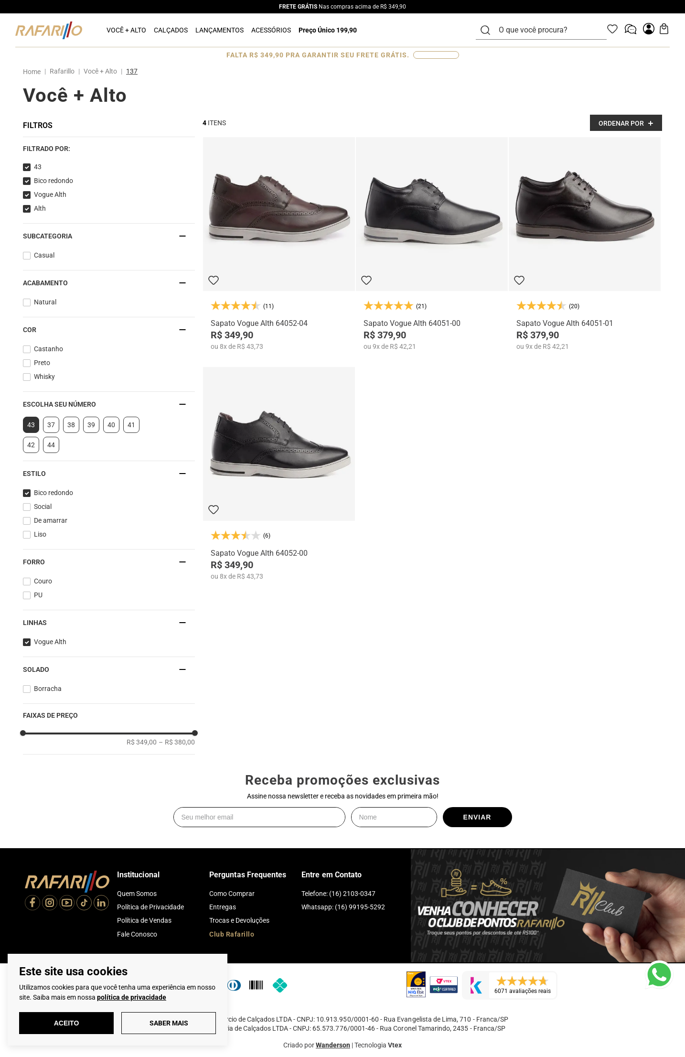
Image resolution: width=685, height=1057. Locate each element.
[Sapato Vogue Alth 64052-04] (279, 244)
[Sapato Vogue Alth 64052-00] (279, 474)
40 (111, 425)
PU (38, 595)
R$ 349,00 (142, 742)
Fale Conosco (137, 934)
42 (31, 445)
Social (43, 506)
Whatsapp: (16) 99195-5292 (343, 907)
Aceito (66, 1023)
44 (51, 445)
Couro (43, 581)
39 (91, 425)
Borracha (48, 688)
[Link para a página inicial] (33, 71)
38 (71, 425)
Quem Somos (137, 893)
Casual (44, 255)
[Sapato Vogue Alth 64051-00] (432, 244)
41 (131, 425)
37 (51, 425)
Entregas (222, 907)
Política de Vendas (144, 920)
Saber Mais (169, 1023)
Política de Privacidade (150, 907)
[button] (109, 148)
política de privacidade (131, 997)
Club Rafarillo (231, 934)
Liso (40, 534)
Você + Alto (100, 71)
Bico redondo (53, 180)
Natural (45, 302)
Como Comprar (232, 893)
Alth (40, 208)
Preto (42, 363)
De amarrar (50, 520)
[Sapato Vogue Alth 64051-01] (585, 244)
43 (38, 167)
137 (132, 71)
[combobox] (547, 30)
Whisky (44, 376)
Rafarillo (62, 71)
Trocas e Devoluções (239, 920)
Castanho (48, 349)
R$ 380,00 (177, 742)
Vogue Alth (50, 194)
